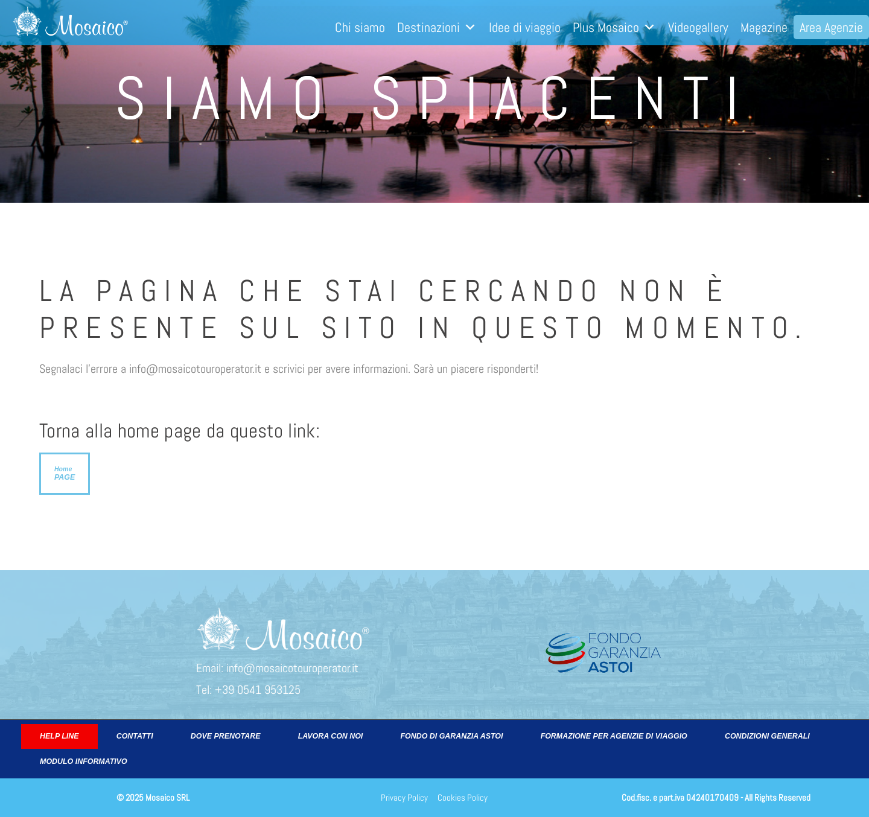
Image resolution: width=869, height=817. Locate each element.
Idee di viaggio (525, 27)
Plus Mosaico (614, 27)
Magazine (764, 27)
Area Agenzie (831, 27)
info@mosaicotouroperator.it (292, 668)
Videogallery (698, 27)
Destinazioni (437, 27)
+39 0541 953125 (258, 690)
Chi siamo (360, 27)
